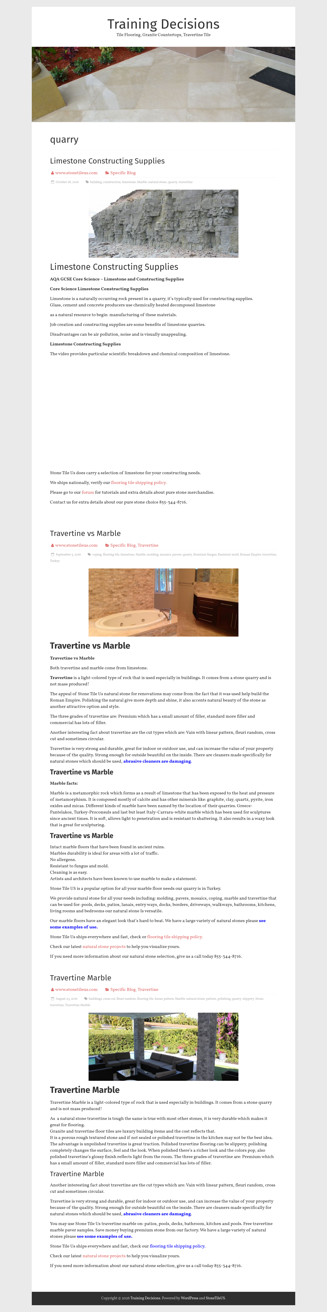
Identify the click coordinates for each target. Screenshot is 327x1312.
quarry (173, 182)
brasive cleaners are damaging (158, 761)
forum (88, 492)
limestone (129, 182)
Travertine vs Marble (85, 533)
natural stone (157, 182)
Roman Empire (250, 555)
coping (97, 555)
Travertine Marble (80, 977)
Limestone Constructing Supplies (107, 161)
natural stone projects (104, 947)
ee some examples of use (105, 1236)
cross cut (109, 999)
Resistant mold (228, 555)
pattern (211, 999)
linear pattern (164, 999)
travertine (186, 182)
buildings (95, 999)
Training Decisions (163, 24)
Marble (142, 182)
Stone (259, 999)
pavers (176, 555)
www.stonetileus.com (76, 173)
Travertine (148, 545)
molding (153, 555)
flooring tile (111, 555)
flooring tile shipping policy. (139, 483)
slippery (248, 999)
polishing (224, 999)
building (96, 182)
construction (112, 182)
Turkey (55, 561)
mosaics (165, 555)
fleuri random (126, 999)
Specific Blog (123, 173)
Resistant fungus (205, 555)
